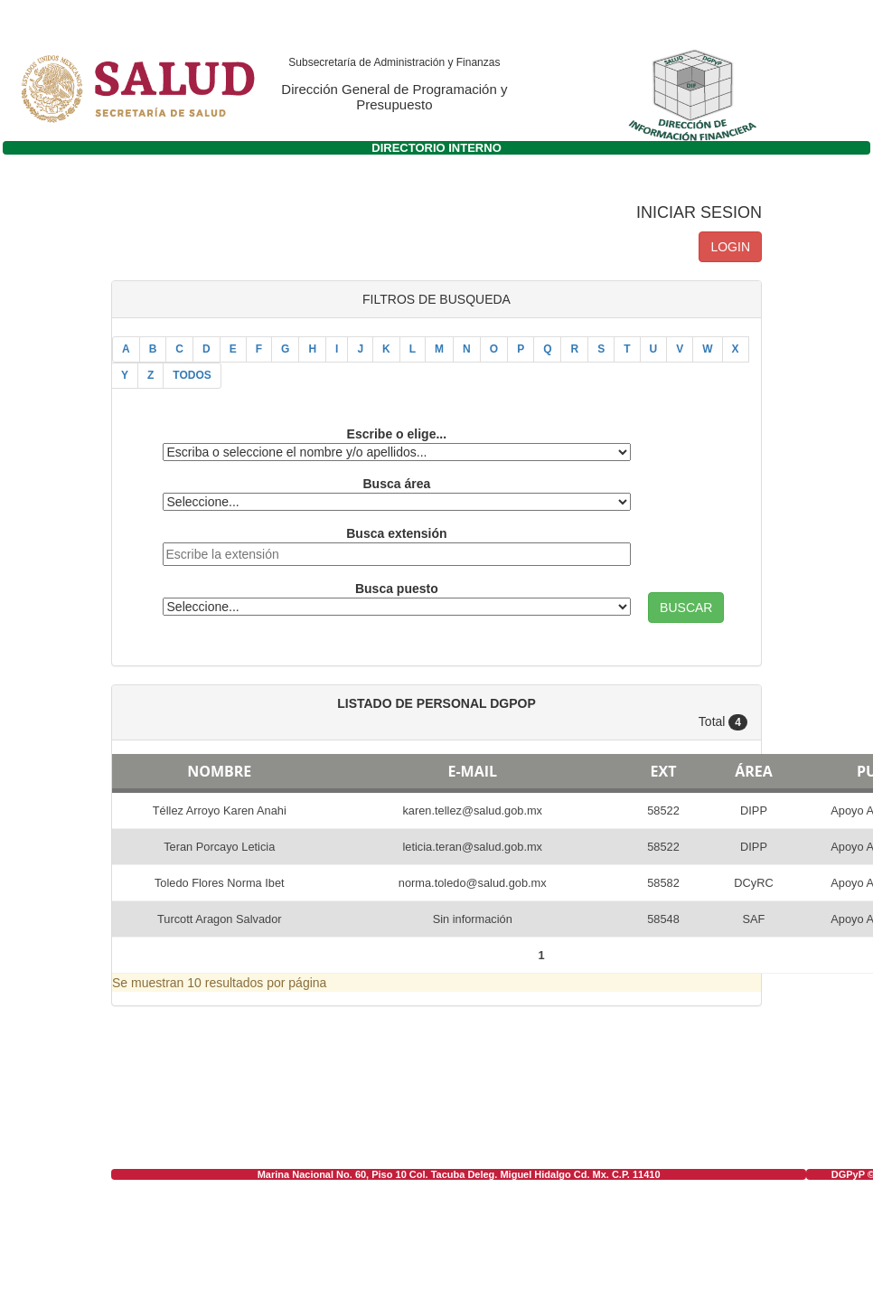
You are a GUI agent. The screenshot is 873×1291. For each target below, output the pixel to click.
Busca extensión (396, 533)
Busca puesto (396, 588)
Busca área (397, 483)
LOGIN (730, 247)
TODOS (192, 375)
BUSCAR (686, 607)
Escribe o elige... (397, 434)
